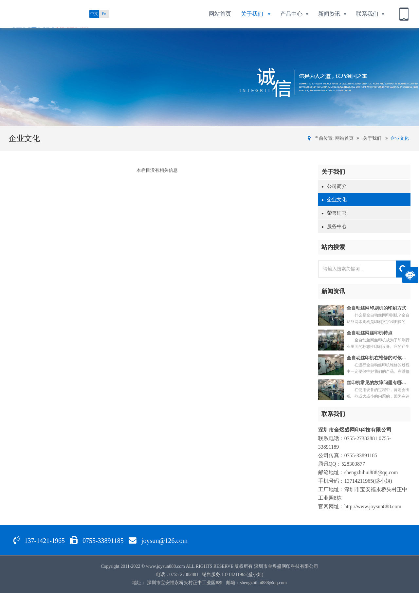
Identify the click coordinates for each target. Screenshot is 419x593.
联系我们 (370, 14)
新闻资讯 (332, 14)
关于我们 (255, 14)
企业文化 (400, 138)
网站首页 (220, 14)
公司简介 (334, 186)
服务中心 (334, 226)
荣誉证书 (334, 213)
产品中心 (294, 14)
